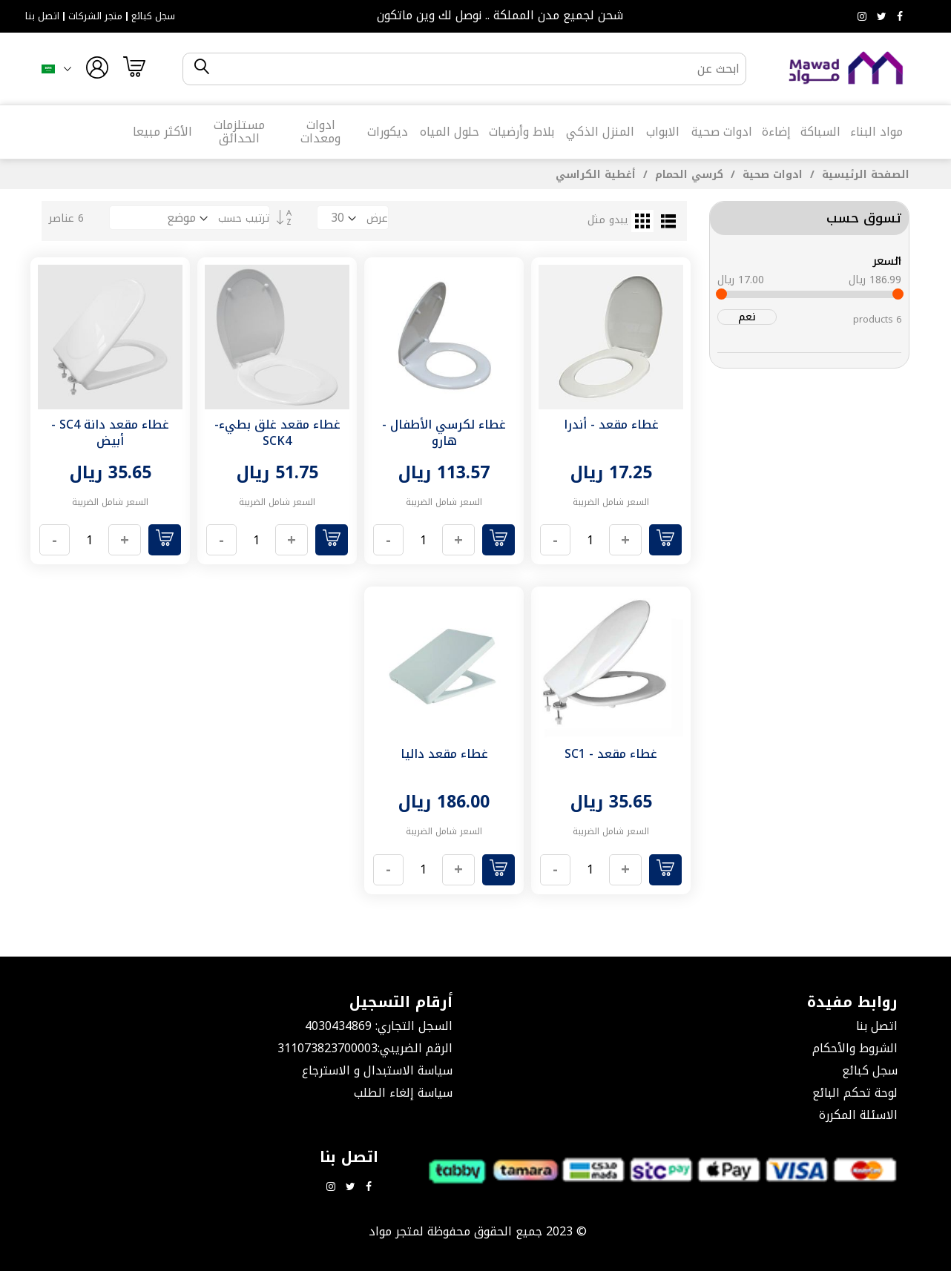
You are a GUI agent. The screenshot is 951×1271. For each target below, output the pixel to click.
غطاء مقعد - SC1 (611, 753)
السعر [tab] (886, 261)
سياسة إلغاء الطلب (403, 1092)
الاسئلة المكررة (858, 1114)
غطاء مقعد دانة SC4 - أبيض (110, 432)
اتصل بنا (42, 16)
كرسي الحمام (687, 175)
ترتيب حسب (243, 218)
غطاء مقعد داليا (444, 753)
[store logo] (846, 68)
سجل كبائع (153, 16)
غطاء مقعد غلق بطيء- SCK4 (277, 432)
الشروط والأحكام (855, 1048)
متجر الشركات (95, 16)
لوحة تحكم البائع (855, 1092)
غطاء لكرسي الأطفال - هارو (444, 432)
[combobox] (477, 69)
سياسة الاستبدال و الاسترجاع (377, 1070)
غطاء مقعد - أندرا (611, 424)
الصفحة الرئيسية (863, 175)
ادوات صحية (771, 175)
